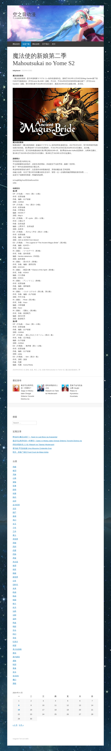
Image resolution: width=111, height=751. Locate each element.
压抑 (14, 501)
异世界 (15, 539)
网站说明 (35, 44)
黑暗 (14, 683)
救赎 (14, 573)
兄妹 (14, 474)
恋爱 (14, 550)
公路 (14, 478)
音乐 (14, 672)
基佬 (14, 516)
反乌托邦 (16, 505)
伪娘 (14, 467)
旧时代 (15, 585)
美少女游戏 (17, 649)
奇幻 (35, 370)
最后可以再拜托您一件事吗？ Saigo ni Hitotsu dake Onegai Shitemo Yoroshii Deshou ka (47, 441)
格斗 (14, 604)
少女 (39, 370)
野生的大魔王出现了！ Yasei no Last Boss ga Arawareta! (35, 437)
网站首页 (16, 44)
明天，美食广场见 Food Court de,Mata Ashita (30, 452)
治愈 (14, 611)
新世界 (15, 577)
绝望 (14, 645)
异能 (14, 543)
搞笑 (14, 569)
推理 (14, 566)
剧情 (27, 370)
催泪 (14, 471)
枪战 (14, 596)
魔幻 (14, 680)
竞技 (14, 638)
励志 (14, 497)
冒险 (14, 482)
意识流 (15, 562)
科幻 (14, 634)
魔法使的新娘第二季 (72, 370)
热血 (14, 623)
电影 (14, 626)
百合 (14, 630)
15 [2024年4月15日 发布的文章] (19, 710)
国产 (14, 512)
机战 (14, 592)
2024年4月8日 (27, 71)
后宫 (14, 509)
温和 (14, 619)
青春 (14, 668)
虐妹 (14, 661)
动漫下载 (26, 44)
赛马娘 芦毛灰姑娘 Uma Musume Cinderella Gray (32, 448)
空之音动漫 (24, 14)
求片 (53, 44)
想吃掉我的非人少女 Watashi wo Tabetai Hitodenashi (33, 445)
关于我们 (45, 44)
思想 (14, 547)
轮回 (14, 664)
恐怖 (14, 554)
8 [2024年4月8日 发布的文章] (18, 705)
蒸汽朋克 (16, 657)
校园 (14, 600)
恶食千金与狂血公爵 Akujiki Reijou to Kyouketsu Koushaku (76, 390)
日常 (14, 581)
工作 (14, 531)
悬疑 (14, 558)
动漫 (31, 370)
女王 (14, 524)
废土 (14, 535)
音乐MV (16, 676)
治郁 (14, 615)
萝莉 (14, 653)
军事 (14, 486)
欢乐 (14, 607)
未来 (14, 588)
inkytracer (16, 71)
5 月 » (21, 725)
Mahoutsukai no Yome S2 (55, 370)
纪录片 (15, 642)
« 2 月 (15, 725)
